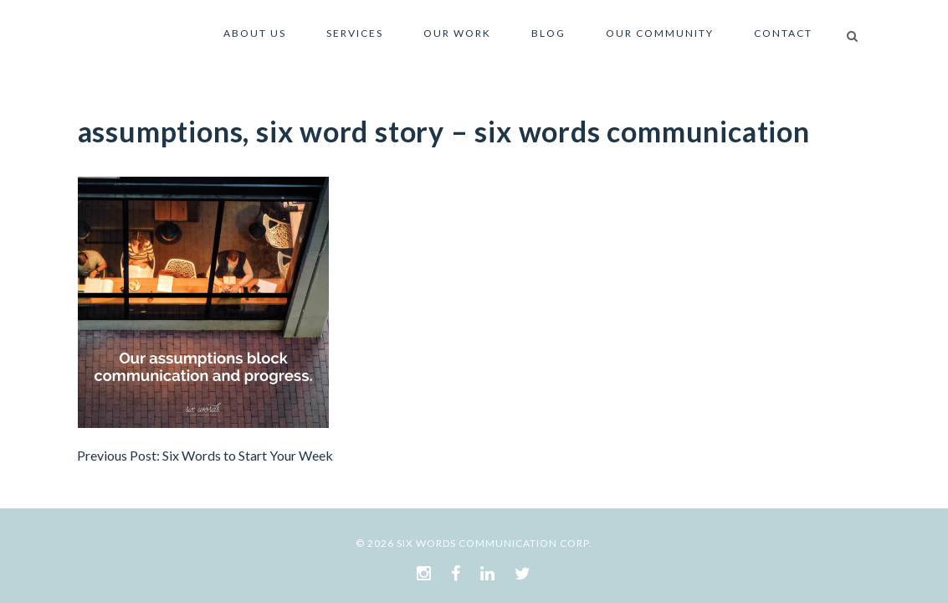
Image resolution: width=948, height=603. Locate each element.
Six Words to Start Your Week (247, 455)
